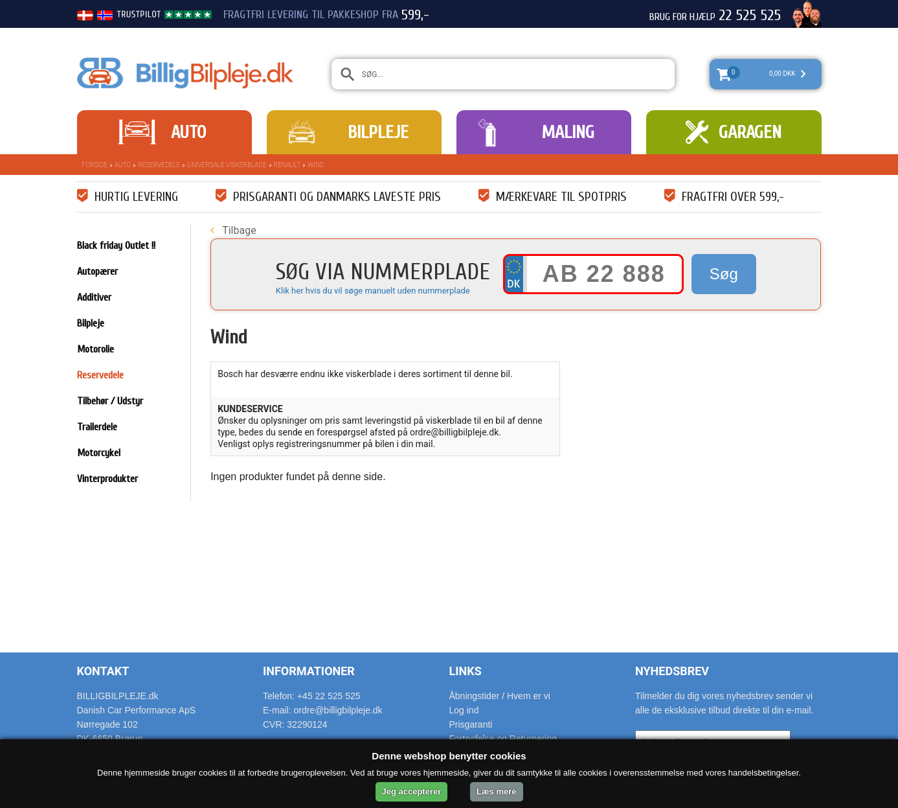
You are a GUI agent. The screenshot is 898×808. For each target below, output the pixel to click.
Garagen (750, 132)
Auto (188, 132)
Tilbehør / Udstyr (110, 401)
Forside (95, 164)
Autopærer (97, 271)
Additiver (94, 297)
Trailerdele (97, 427)
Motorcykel (98, 453)
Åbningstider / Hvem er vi (499, 696)
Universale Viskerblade (226, 164)
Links (465, 671)
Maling (567, 132)
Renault (287, 164)
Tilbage (233, 230)
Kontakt (103, 671)
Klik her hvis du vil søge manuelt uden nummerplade (373, 290)
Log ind (464, 710)
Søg (724, 274)
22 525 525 (750, 15)
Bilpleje (378, 132)
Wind (316, 164)
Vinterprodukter (107, 479)
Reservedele (159, 164)
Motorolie (95, 349)
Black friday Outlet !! (116, 245)
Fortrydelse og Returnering (503, 738)
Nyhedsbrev (672, 671)
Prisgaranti (471, 724)
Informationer (309, 671)
